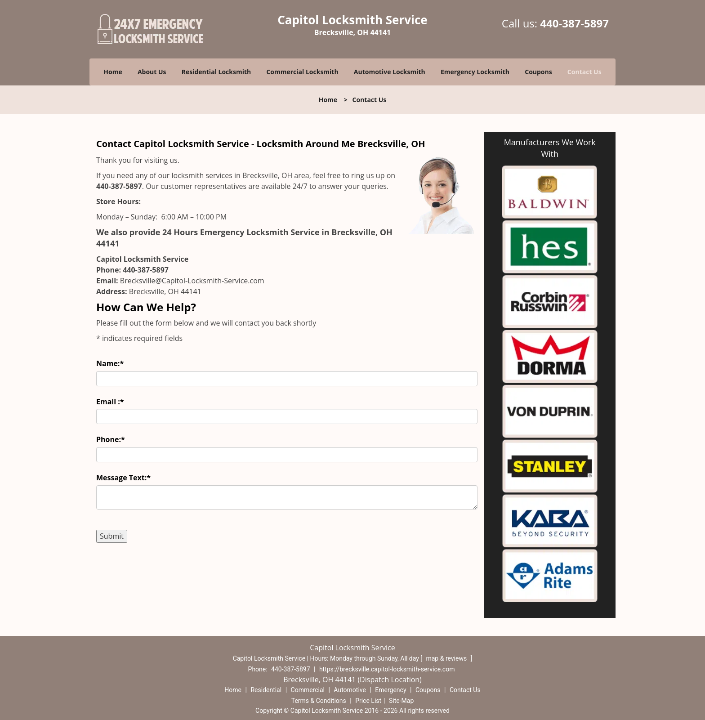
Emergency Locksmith (475, 71)
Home (112, 71)
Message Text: (123, 478)
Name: (110, 363)
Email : (110, 402)
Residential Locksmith (216, 71)
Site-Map (401, 700)
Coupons (538, 71)
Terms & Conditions (318, 700)
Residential (265, 689)
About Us (152, 71)
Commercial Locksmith (302, 71)
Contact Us (584, 71)
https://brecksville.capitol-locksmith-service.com (387, 669)
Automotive (350, 689)
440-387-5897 (574, 23)
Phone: (110, 439)
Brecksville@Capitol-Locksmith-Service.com (192, 281)
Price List (368, 700)
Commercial (308, 689)
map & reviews (447, 658)
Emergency (390, 689)
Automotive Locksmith (389, 71)
